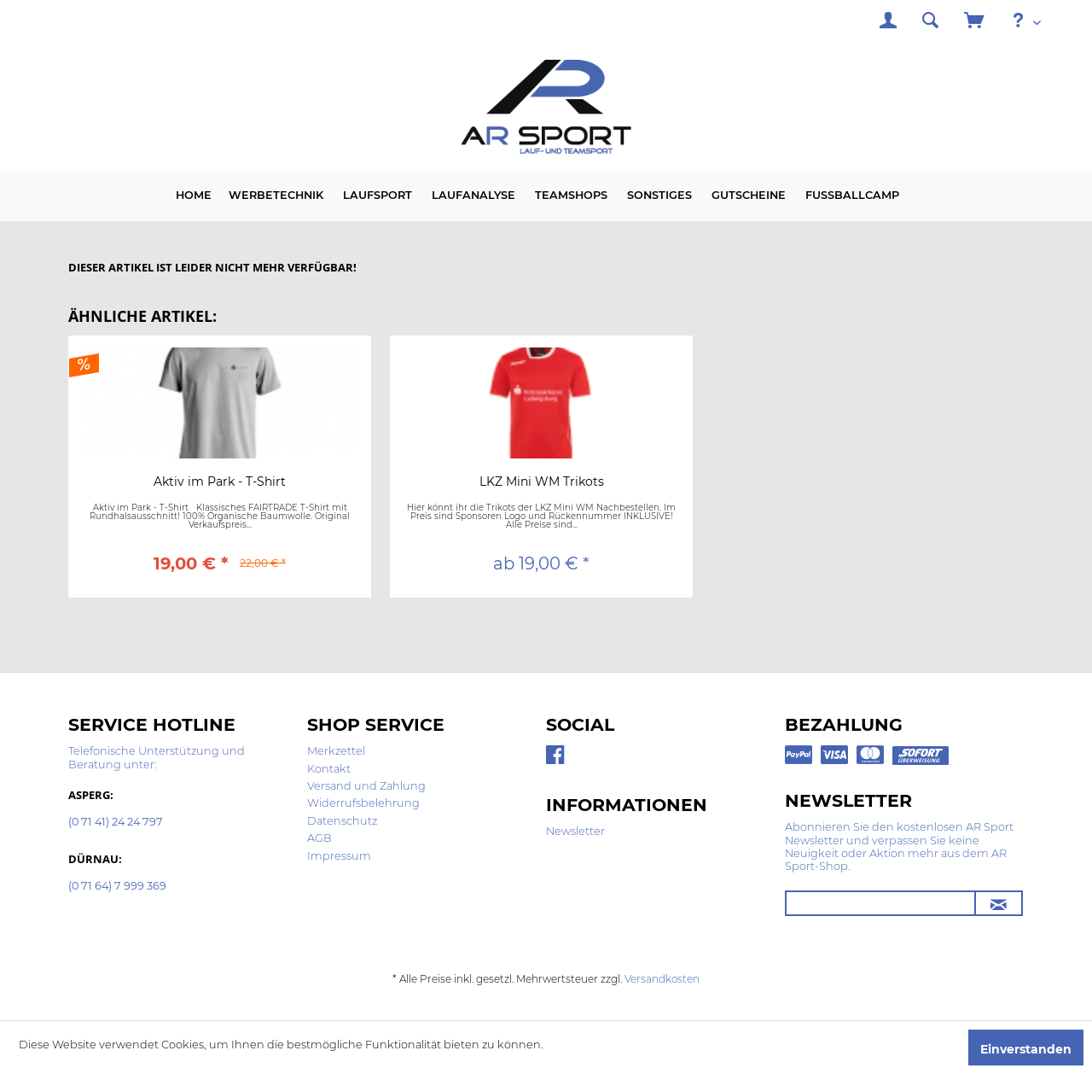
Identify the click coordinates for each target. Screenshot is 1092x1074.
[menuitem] (888, 22)
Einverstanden (1026, 1049)
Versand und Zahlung (366, 785)
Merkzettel (336, 750)
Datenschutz (342, 820)
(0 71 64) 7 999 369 (117, 886)
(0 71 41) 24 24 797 (115, 822)
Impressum (339, 855)
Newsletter (575, 831)
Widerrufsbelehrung (363, 803)
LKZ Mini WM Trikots (541, 482)
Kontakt (329, 768)
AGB (319, 838)
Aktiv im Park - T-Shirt (220, 482)
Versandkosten (662, 978)
